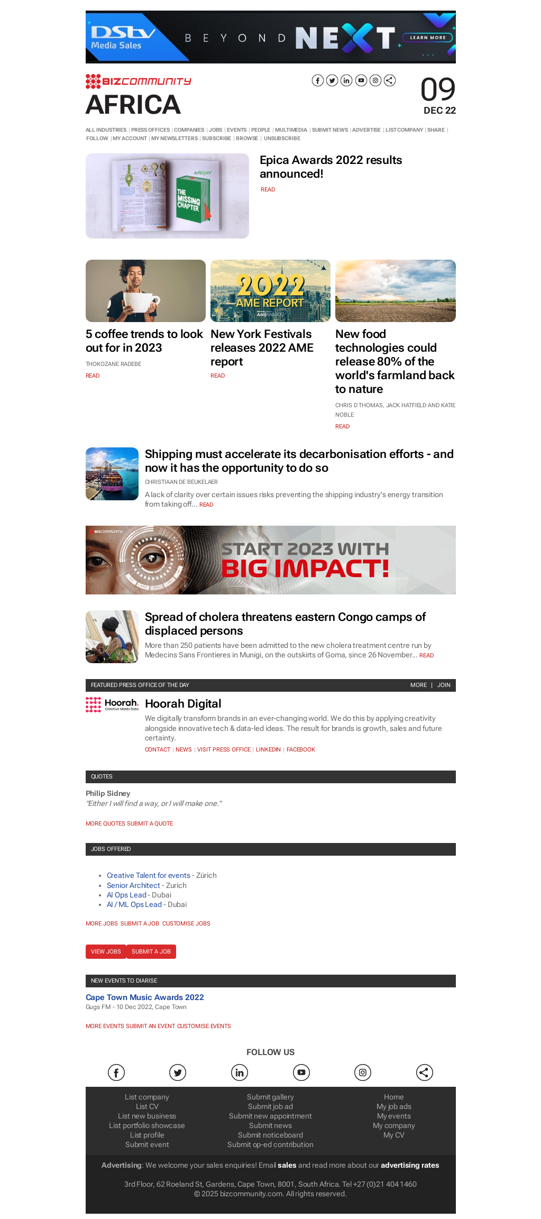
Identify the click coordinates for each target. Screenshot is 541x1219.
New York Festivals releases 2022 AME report (262, 347)
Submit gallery (270, 1097)
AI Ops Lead (126, 895)
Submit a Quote (150, 823)
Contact (157, 749)
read (268, 189)
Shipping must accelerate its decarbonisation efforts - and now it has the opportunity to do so (299, 460)
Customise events (204, 1026)
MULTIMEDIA (291, 130)
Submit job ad (270, 1106)
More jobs (102, 923)
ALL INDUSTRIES (106, 130)
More (418, 685)
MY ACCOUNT (129, 138)
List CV (147, 1106)
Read (206, 504)
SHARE (436, 130)
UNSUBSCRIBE (282, 138)
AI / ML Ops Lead (134, 904)
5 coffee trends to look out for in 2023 (145, 340)
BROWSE (247, 138)
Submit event (147, 1144)
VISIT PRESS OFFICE (223, 749)
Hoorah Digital (183, 703)
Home (394, 1097)
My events (394, 1116)
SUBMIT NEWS (330, 130)
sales (287, 1165)
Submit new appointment (270, 1116)
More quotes (105, 823)
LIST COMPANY (404, 130)
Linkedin (268, 749)
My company (394, 1125)
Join (444, 685)
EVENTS (236, 130)
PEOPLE (260, 130)
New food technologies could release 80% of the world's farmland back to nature (395, 361)
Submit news (270, 1125)
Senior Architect (133, 885)
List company (147, 1097)
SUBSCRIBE (216, 138)
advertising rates (410, 1165)
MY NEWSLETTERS (174, 138)
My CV (394, 1135)
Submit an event (150, 1026)
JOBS (216, 130)
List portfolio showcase (147, 1125)
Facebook (301, 749)
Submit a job (140, 923)
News (184, 749)
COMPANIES (189, 130)
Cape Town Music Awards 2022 (145, 997)
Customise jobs (186, 923)
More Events (105, 1026)
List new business (147, 1116)
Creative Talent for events (148, 875)
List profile (147, 1135)
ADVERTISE (366, 130)
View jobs (106, 951)
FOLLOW (97, 138)
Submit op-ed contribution (270, 1144)
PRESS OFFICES (150, 130)
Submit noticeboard (270, 1135)
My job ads (394, 1106)
